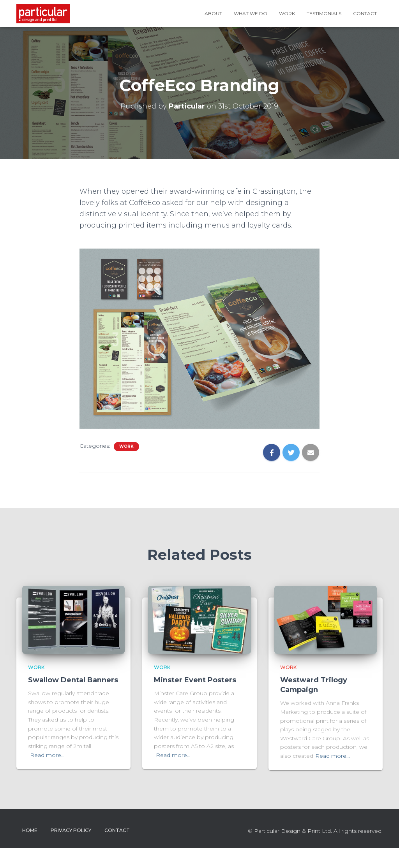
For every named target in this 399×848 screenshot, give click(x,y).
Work (287, 13)
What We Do (250, 13)
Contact (365, 13)
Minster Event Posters (195, 680)
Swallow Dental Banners (73, 680)
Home (29, 830)
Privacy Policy (71, 830)
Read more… (47, 755)
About (213, 13)
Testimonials (324, 13)
